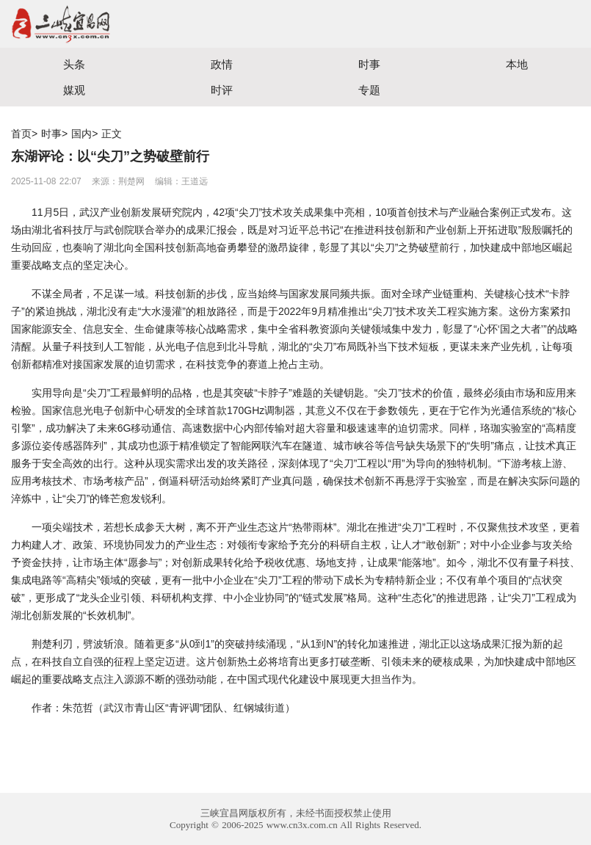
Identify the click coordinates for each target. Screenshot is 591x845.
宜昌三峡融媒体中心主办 (148, 24)
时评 (222, 90)
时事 (369, 64)
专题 (369, 90)
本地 (517, 64)
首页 (21, 133)
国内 (81, 133)
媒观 (74, 90)
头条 (74, 64)
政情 (222, 64)
